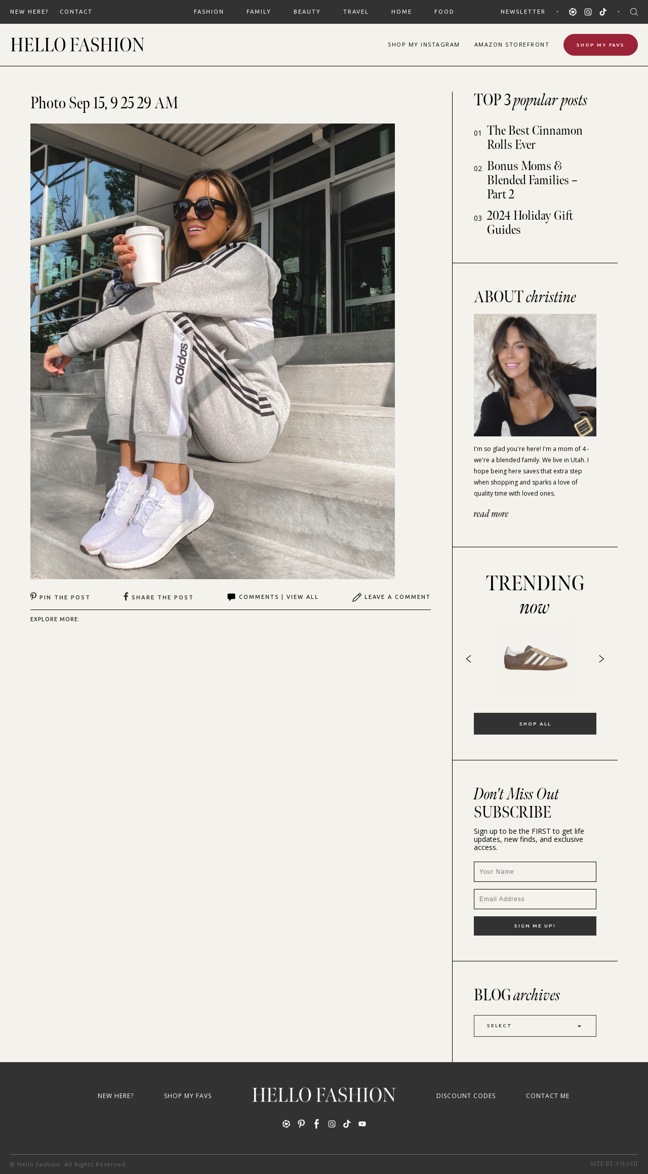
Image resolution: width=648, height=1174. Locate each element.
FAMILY (259, 12)
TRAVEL (356, 12)
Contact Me (548, 1095)
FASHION (209, 12)
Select (535, 1026)
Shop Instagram (424, 44)
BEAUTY (307, 12)
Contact (76, 12)
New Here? (29, 12)
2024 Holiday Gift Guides (530, 223)
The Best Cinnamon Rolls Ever (535, 138)
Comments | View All (272, 597)
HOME (401, 12)
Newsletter (523, 12)
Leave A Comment (391, 597)
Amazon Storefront (512, 44)
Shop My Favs (601, 45)
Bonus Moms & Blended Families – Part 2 (532, 180)
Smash (627, 1164)
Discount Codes (466, 1095)
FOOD (444, 12)
